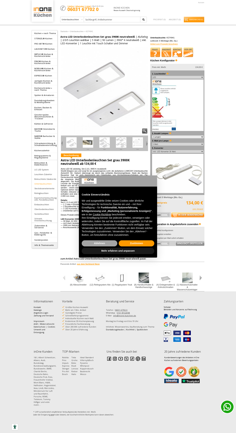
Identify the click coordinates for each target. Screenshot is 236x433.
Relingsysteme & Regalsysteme (42, 156)
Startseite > (64, 31)
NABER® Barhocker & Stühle (44, 137)
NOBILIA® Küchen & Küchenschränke (43, 69)
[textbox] (112, 19)
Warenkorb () (196, 19)
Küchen (42, 12)
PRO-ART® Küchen (43, 43)
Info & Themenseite (44, 245)
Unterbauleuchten (43, 184)
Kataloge (38, 310)
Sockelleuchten (41, 214)
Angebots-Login (41, 312)
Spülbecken (142, 329)
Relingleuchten (41, 193)
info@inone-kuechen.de (124, 315)
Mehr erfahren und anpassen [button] (118, 250)
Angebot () (175, 19)
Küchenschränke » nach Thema (43, 89)
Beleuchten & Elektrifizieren (41, 163)
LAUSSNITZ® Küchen (44, 49)
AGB (36, 324)
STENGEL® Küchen (43, 38)
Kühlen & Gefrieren (43, 123)
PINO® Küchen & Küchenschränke (42, 62)
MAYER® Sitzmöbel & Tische (44, 130)
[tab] (44, 33)
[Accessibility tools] (15, 427)
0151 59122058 (123, 312)
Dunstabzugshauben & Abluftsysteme (44, 101)
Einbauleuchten (41, 204)
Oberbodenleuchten (44, 209)
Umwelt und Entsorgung (39, 331)
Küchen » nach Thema (45, 33)
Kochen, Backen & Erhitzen (43, 108)
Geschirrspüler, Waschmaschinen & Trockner (43, 116)
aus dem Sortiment (88, 264)
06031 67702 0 (121, 310)
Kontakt (201, 2)
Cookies (51, 326)
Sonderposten (41, 240)
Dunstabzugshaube (115, 329)
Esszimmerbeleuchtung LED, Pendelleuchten (45, 199)
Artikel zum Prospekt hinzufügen (164, 44)
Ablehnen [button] (99, 243)
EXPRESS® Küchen (43, 75)
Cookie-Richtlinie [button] (102, 214)
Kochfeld (130, 329)
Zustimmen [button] (136, 243)
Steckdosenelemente (44, 188)
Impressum (39, 321)
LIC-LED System (41, 170)
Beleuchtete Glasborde (45, 179)
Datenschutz (39, 326)
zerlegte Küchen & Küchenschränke (43, 82)
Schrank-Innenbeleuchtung (43, 219)
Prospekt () (159, 19)
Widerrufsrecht (47, 324)
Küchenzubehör (42, 150)
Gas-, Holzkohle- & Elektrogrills (43, 233)
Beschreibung (71, 155)
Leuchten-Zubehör (43, 174)
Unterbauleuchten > (77, 31)
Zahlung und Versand (44, 315)
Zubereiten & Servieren (40, 226)
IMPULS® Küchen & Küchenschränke (43, 55)
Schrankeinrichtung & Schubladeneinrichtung (45, 144)
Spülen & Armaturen (44, 95)
